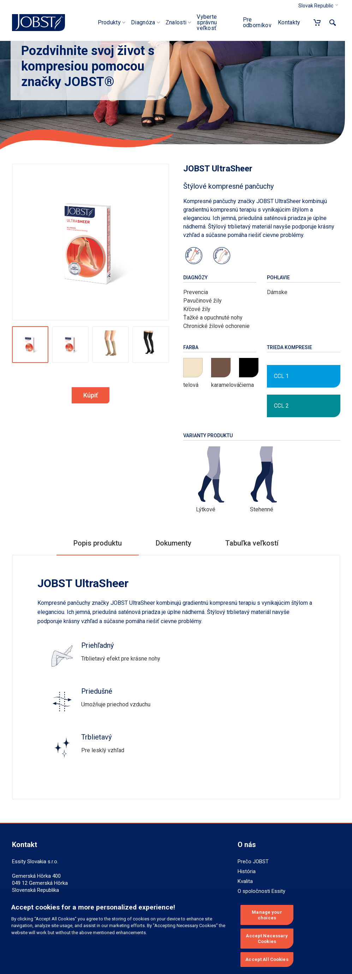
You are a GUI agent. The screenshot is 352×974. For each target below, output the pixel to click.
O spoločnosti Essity (261, 891)
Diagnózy (195, 277)
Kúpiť (90, 395)
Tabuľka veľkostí (252, 543)
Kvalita (245, 881)
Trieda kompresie (289, 347)
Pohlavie (278, 277)
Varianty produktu (208, 435)
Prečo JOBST (253, 861)
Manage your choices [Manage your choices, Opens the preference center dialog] (267, 914)
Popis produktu (97, 543)
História (247, 871)
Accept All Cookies (266, 959)
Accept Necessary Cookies (267, 938)
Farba (190, 347)
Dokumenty (173, 543)
